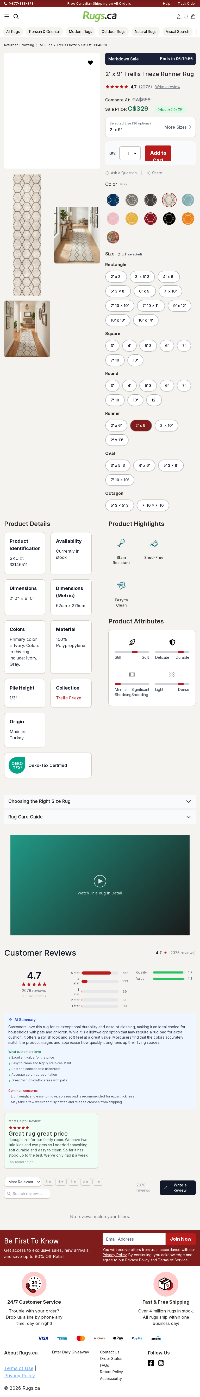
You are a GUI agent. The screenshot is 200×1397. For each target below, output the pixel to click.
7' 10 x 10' (120, 305)
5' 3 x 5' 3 (120, 505)
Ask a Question (121, 173)
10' (135, 360)
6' (167, 345)
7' (184, 345)
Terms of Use (18, 1368)
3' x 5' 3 (142, 276)
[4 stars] (61, 1182)
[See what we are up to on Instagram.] (161, 1363)
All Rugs (13, 31)
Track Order (187, 3)
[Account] (178, 16)
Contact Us (110, 1352)
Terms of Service (173, 1260)
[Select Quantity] (130, 153)
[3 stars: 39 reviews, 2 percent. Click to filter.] (100, 991)
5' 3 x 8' (118, 291)
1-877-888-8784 (22, 3)
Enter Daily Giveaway (70, 1352)
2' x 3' (116, 276)
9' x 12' (179, 305)
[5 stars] (48, 1182)
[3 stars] (73, 1182)
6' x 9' (145, 291)
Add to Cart (158, 155)
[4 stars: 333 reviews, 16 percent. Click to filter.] (100, 981)
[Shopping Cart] (193, 16)
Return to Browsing (19, 45)
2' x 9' (141, 425)
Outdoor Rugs (114, 31)
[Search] (16, 16)
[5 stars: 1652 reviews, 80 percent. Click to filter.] (100, 973)
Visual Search (177, 31)
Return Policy (111, 1372)
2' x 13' (117, 440)
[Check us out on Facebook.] (151, 1363)
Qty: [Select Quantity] (112, 153)
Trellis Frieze (67, 45)
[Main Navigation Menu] (6, 16)
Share (154, 173)
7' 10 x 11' (151, 305)
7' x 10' (170, 291)
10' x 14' (146, 320)
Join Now (180, 1239)
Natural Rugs (146, 31)
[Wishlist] (186, 16)
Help (166, 3)
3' (112, 345)
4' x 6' (168, 276)
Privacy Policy (115, 1255)
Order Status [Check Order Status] (111, 1358)
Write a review (167, 87)
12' (154, 400)
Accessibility (111, 1378)
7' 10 (115, 360)
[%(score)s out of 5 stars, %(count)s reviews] (128, 87)
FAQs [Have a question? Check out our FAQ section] (104, 1365)
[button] (90, 62)
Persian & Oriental (44, 31)
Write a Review (175, 1187)
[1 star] (97, 1182)
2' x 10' (166, 425)
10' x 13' (118, 320)
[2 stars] (85, 1182)
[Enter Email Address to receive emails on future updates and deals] (134, 1239)
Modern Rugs (80, 31)
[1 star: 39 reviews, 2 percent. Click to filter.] (100, 1006)
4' (129, 345)
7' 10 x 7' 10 (153, 505)
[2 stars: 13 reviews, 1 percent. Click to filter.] (100, 1000)
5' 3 (148, 345)
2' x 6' (116, 425)
